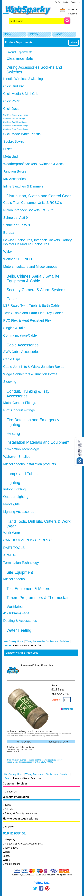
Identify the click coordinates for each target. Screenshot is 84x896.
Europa (8, 232)
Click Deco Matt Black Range (14, 119)
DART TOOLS (14, 548)
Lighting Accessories (18, 512)
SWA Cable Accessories (21, 352)
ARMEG (9, 555)
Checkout (72, 13)
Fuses (7, 149)
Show (73, 42)
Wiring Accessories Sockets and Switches (47, 641)
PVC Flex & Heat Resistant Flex (27, 320)
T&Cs (57, 2)
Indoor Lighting (14, 489)
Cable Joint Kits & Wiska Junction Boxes (33, 367)
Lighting (13, 482)
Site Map (9, 809)
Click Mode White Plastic (22, 134)
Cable (11, 299)
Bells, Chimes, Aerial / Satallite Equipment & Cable (32, 278)
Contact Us (75, 2)
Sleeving (9, 381)
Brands (58, 33)
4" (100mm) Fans (16, 613)
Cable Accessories (22, 345)
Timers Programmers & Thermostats (37, 597)
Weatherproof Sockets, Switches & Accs (33, 164)
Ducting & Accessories (20, 620)
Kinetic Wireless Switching (23, 79)
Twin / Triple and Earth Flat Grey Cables (33, 313)
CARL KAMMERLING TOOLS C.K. (29, 540)
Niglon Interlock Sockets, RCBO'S (28, 210)
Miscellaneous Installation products (29, 464)
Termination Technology (21, 449)
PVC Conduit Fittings (19, 410)
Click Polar (11, 101)
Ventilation (15, 606)
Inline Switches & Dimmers (23, 186)
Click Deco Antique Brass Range (15, 115)
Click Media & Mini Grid (21, 94)
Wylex (7, 251)
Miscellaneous (14, 579)
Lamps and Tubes (22, 474)
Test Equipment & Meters (28, 588)
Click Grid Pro (13, 86)
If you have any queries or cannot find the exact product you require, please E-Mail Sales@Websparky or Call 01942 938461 (35, 761)
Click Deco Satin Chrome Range (15, 126)
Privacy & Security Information (21, 813)
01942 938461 (14, 833)
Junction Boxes (14, 171)
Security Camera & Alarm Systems (36, 290)
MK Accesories (14, 179)
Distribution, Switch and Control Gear (38, 196)
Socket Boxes (13, 141)
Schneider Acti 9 (15, 217)
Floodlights (11, 504)
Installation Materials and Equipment (37, 442)
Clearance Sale (19, 58)
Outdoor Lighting (15, 497)
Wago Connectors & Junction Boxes (30, 374)
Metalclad (10, 156)
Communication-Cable (20, 335)
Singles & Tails (14, 328)
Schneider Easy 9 (16, 225)
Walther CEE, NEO (17, 259)
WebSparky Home (13, 641)
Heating (13, 433)
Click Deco (11, 108)
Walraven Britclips (16, 456)
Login (65, 2)
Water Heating (18, 630)
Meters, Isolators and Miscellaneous (30, 266)
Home (7, 33)
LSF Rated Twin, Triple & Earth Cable (31, 305)
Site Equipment (19, 572)
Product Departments (19, 52)
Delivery (33, 33)
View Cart (73, 9)
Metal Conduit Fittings (19, 403)
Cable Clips (12, 359)
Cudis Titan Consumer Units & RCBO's (32, 202)
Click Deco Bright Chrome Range (15, 129)
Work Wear (11, 533)
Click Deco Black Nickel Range (14, 122)
